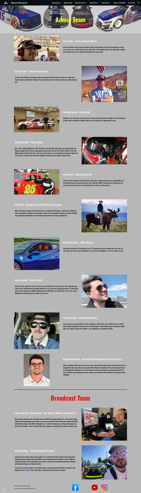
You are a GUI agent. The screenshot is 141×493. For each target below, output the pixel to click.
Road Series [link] (105, 3)
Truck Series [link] (93, 3)
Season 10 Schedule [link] (119, 3)
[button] (138, 2)
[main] (70, 19)
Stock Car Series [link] (80, 3)
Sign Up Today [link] (68, 3)
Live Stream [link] (131, 3)
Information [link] (55, 3)
